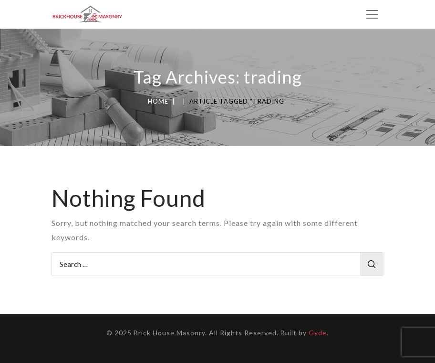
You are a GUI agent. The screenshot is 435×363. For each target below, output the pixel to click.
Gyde (318, 333)
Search (371, 264)
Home (158, 101)
